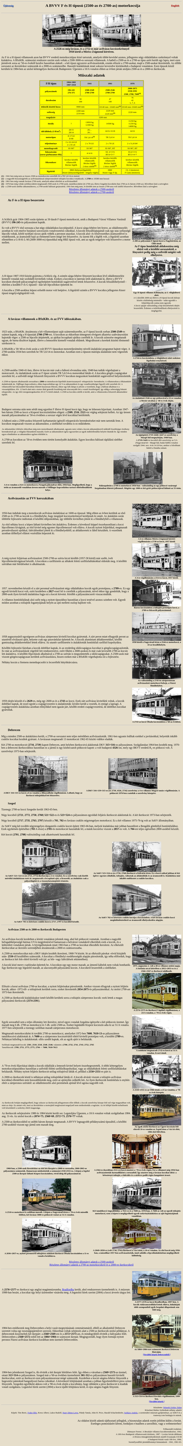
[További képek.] (156, 1401)
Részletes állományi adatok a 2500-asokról (91, 189)
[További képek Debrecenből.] (156, 1354)
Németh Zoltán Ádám (172, 1407)
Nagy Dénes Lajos (70, 1412)
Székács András (131, 1412)
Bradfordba (68, 1289)
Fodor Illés (32, 1412)
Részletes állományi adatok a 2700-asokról (91, 192)
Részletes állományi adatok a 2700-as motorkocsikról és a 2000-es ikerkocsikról (91, 1264)
